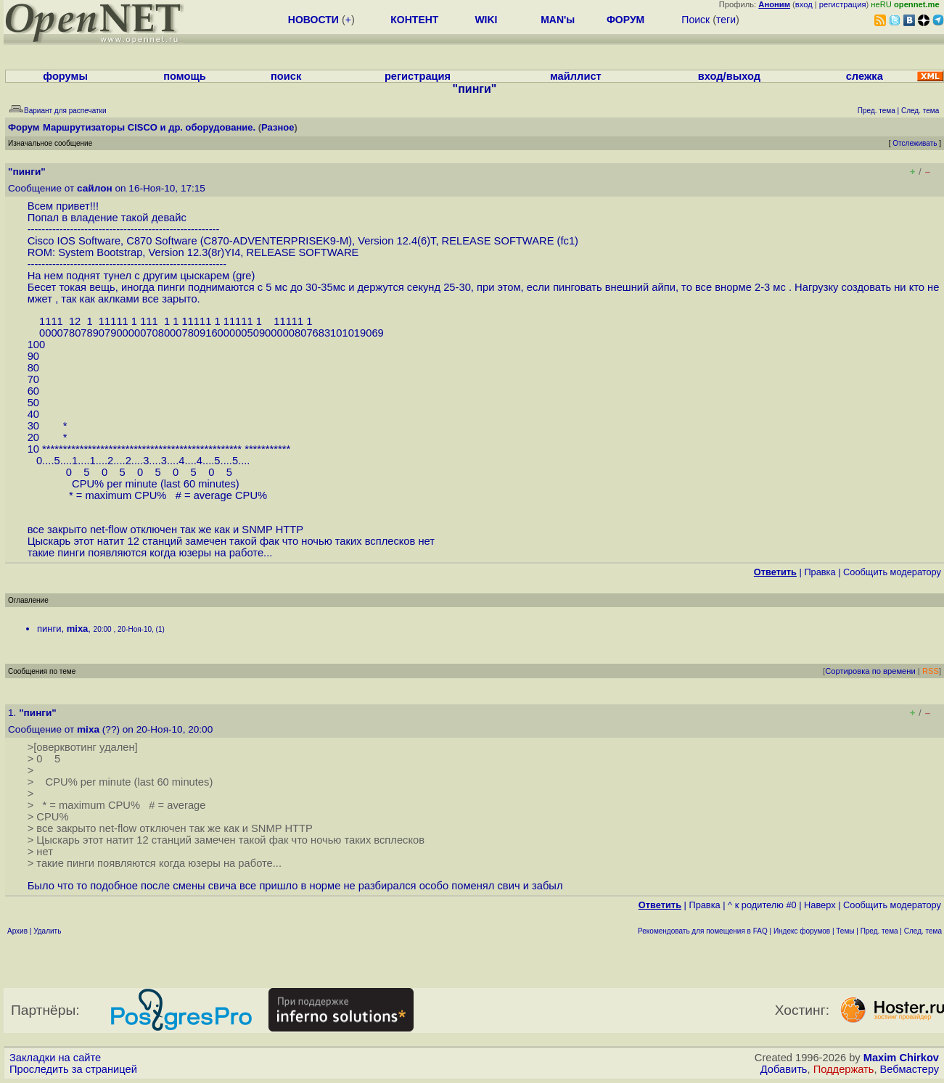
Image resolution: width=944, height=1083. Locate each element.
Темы (845, 931)
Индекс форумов (801, 931)
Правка (819, 572)
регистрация (842, 4)
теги (726, 19)
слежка (864, 76)
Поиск (695, 19)
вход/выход (729, 76)
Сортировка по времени (870, 671)
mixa (78, 628)
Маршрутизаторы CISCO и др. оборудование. (149, 127)
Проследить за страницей (73, 1069)
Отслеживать (914, 143)
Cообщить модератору (892, 572)
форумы (65, 76)
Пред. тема (879, 931)
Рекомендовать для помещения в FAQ (703, 931)
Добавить (784, 1069)
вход (804, 4)
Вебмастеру (909, 1069)
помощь (184, 76)
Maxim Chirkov (901, 1057)
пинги (49, 628)
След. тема (923, 931)
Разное (277, 127)
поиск (286, 76)
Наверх (820, 904)
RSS (930, 671)
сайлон (94, 188)
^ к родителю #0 (762, 904)
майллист (576, 76)
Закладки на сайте (55, 1057)
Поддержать (843, 1069)
